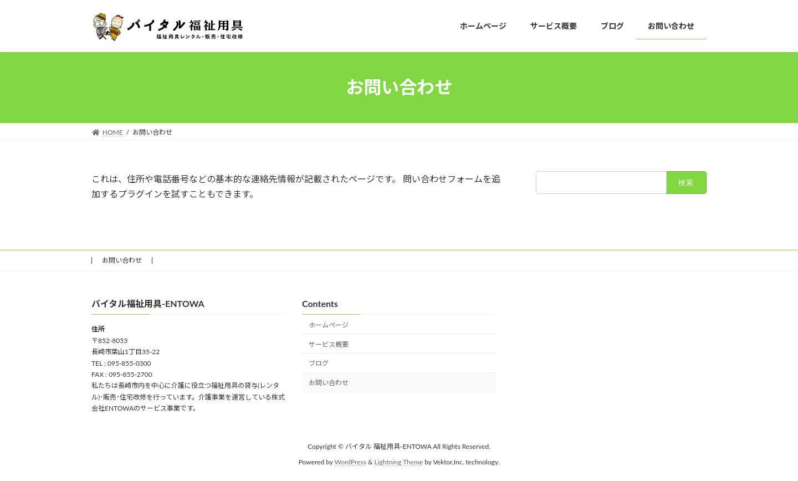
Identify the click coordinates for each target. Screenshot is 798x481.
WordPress (350, 462)
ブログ (319, 363)
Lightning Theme (399, 462)
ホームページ (329, 325)
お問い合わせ (122, 260)
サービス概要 (329, 344)
